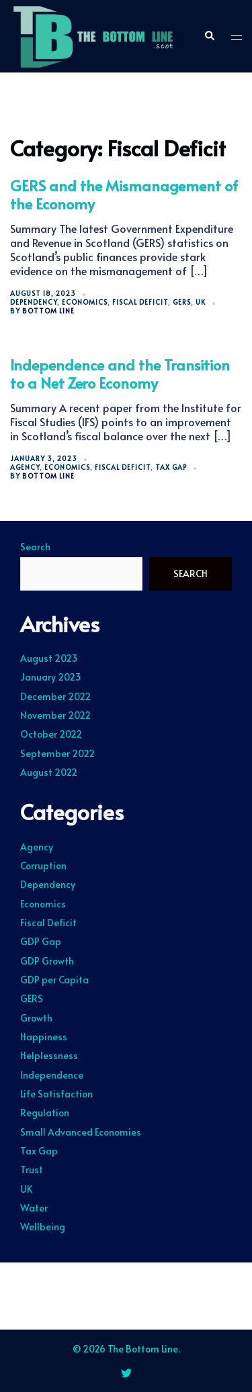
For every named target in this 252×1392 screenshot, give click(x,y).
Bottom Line (48, 310)
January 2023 (50, 676)
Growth (36, 1017)
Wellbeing (42, 1226)
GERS (182, 302)
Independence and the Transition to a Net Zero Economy (120, 373)
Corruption (43, 865)
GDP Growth (47, 960)
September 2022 (57, 753)
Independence (51, 1074)
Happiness (43, 1036)
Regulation (44, 1112)
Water (34, 1207)
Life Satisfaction (56, 1093)
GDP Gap (40, 941)
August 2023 (49, 658)
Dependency (33, 302)
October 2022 (51, 734)
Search (35, 547)
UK (201, 302)
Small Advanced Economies (80, 1132)
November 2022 (55, 715)
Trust (31, 1169)
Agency (25, 467)
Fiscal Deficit (140, 302)
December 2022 (55, 696)
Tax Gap (171, 467)
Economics (85, 302)
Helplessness (49, 1055)
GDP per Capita (54, 979)
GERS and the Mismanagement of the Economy (124, 194)
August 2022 (48, 772)
